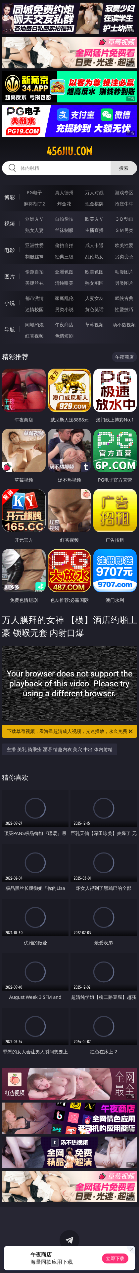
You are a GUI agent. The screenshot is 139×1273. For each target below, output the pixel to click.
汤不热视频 (124, 324)
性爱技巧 (124, 309)
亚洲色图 (64, 272)
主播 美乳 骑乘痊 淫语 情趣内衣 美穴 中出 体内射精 (59, 749)
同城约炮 (34, 324)
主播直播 (94, 230)
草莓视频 (94, 324)
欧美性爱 (124, 245)
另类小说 (64, 309)
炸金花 (64, 203)
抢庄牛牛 (124, 203)
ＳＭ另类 (124, 230)
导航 (9, 329)
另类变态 (124, 256)
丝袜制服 (64, 230)
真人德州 (64, 192)
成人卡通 (94, 245)
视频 (9, 223)
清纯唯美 (64, 283)
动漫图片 (124, 272)
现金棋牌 (94, 203)
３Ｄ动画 (124, 219)
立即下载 (115, 1258)
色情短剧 (64, 336)
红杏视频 (34, 336)
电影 (9, 250)
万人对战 (94, 192)
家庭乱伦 (64, 298)
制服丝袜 (34, 256)
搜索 (123, 168)
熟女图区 (94, 283)
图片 (9, 276)
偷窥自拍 (34, 272)
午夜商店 (64, 324)
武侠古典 (124, 298)
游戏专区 (124, 192)
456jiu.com (69, 151)
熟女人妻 (34, 230)
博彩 (9, 197)
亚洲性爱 (34, 245)
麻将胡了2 (34, 203)
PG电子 (34, 192)
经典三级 (64, 256)
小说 (9, 303)
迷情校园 (34, 309)
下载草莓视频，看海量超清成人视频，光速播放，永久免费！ (70, 731)
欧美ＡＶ (94, 219)
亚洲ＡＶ (34, 219)
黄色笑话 (94, 309)
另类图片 (124, 283)
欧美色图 (94, 272)
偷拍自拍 (64, 245)
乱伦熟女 (94, 256)
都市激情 (34, 298)
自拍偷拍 (64, 219)
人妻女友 (94, 298)
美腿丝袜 (34, 283)
